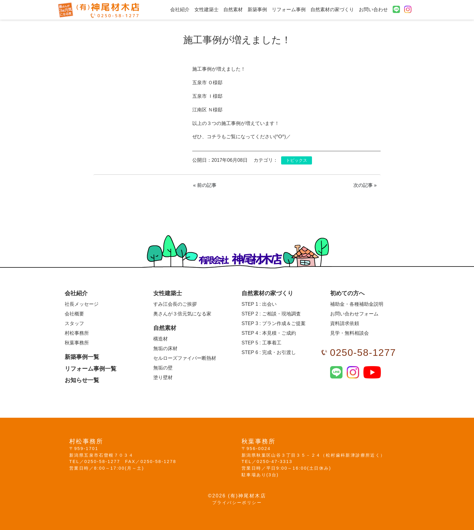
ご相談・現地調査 (271, 313)
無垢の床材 (165, 348)
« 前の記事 (204, 185)
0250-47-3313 (274, 461)
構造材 (160, 338)
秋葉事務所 (77, 342)
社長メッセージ (82, 304)
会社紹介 (180, 9)
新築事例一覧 (82, 357)
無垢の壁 (163, 367)
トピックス (296, 160)
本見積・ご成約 (269, 333)
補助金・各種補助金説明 (356, 304)
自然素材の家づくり (332, 9)
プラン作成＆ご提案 (274, 323)
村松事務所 (77, 333)
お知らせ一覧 (82, 380)
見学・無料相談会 (349, 333)
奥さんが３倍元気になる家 (182, 313)
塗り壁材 (163, 377)
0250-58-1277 (363, 352)
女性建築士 (206, 9)
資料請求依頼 (344, 323)
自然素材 (233, 9)
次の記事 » (365, 185)
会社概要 (74, 313)
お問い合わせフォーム (354, 313)
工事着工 (261, 342)
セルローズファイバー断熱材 (184, 358)
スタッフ (74, 323)
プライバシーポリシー (237, 502)
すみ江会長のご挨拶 (175, 304)
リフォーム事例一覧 (90, 369)
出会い (259, 304)
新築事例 (257, 9)
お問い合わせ (373, 9)
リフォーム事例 (289, 9)
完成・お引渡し (269, 352)
